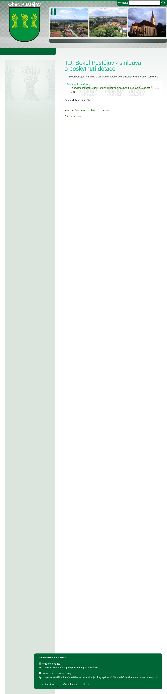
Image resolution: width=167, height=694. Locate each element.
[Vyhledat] (163, 2)
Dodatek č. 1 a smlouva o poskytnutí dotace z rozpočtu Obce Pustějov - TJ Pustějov (29, 582)
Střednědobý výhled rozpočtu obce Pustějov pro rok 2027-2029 (27, 215)
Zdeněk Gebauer (110, 690)
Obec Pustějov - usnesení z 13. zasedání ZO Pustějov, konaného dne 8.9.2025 (30, 317)
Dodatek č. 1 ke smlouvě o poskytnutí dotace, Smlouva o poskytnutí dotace (29, 421)
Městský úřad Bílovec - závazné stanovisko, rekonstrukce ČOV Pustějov (28, 120)
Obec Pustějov (24, 4)
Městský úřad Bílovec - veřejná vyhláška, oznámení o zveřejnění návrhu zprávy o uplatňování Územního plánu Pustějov (28, 137)
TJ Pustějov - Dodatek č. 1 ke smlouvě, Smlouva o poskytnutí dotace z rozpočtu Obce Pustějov (29, 435)
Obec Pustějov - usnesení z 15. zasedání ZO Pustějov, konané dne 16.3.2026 (30, 178)
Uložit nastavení (48, 684)
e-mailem (104, 110)
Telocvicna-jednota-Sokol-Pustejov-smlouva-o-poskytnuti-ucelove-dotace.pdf (110, 88)
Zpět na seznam (73, 116)
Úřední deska (25, 68)
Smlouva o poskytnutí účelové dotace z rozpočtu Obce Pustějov (27, 462)
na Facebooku (78, 110)
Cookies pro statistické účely (55, 673)
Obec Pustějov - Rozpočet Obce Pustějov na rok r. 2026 (28, 202)
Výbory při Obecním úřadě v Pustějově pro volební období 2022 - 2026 (27, 538)
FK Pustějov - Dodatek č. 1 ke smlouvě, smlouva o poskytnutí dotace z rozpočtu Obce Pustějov (29, 448)
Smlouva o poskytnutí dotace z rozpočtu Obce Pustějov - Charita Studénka (29, 164)
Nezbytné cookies (49, 663)
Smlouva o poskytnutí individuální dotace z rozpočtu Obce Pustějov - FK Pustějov (29, 610)
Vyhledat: (123, 2)
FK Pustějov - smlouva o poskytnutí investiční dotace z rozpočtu (28, 340)
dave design (66, 690)
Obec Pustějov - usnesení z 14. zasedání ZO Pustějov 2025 (25, 229)
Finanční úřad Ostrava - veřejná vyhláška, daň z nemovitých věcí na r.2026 (29, 106)
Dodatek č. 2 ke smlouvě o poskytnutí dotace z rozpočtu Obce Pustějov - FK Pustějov (30, 569)
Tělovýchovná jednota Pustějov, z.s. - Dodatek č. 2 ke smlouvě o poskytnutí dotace (28, 290)
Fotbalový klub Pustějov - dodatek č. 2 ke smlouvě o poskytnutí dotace (29, 276)
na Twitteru (93, 110)
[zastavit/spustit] (54, 11)
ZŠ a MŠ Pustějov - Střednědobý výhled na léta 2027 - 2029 (28, 243)
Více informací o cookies (76, 684)
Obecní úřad (9, 51)
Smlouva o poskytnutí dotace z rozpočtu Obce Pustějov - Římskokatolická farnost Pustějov (29, 623)
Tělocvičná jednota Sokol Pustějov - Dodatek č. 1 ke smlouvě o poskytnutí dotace (29, 303)
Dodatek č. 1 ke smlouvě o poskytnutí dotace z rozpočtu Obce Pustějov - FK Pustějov (30, 637)
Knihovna (55, 51)
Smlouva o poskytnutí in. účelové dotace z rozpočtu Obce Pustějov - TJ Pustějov (29, 596)
